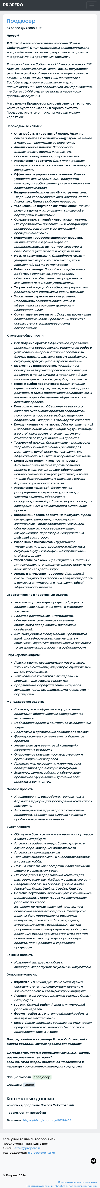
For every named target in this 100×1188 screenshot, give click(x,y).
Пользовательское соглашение (77, 1182)
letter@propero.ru (27, 1148)
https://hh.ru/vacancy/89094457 (47, 1120)
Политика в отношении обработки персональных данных (61, 1186)
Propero (13, 5)
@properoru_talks (41, 1153)
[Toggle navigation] (91, 5)
